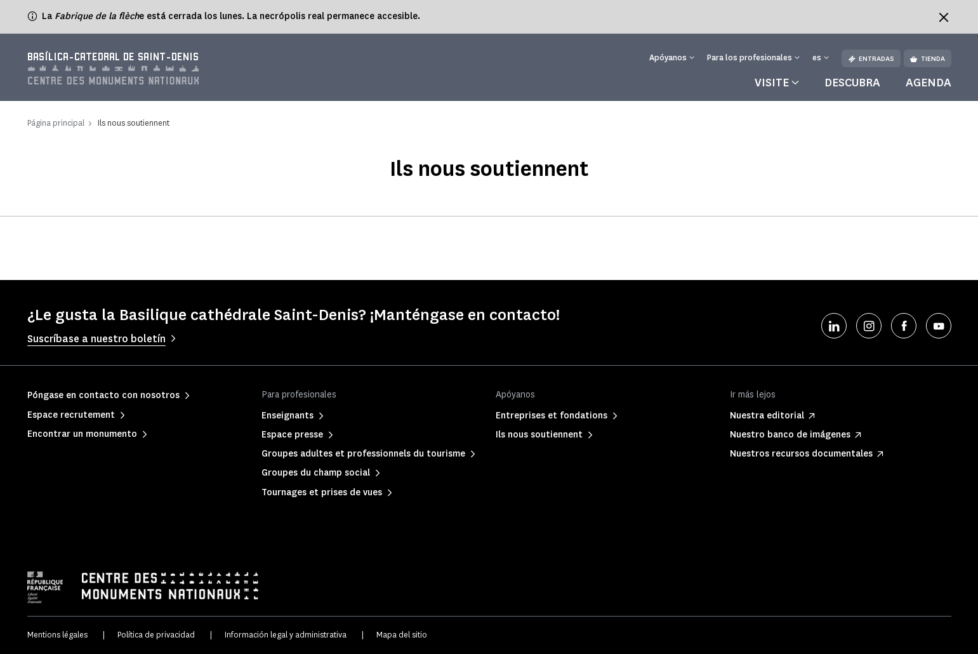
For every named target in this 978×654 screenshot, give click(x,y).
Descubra (852, 82)
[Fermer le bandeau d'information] (943, 17)
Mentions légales (57, 634)
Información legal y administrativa (286, 634)
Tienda (927, 58)
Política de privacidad (156, 634)
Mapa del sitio (401, 634)
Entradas (871, 58)
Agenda (928, 82)
